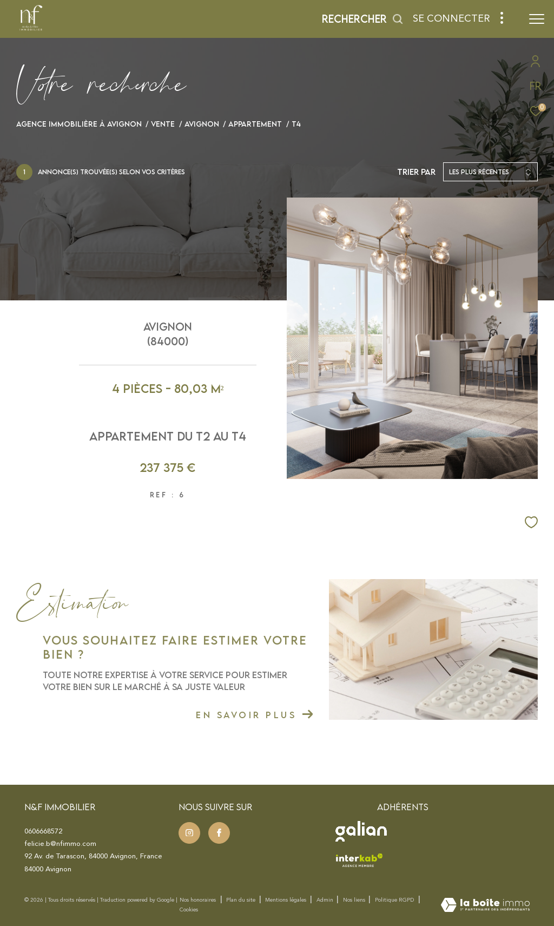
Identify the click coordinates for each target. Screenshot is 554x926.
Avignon (201, 123)
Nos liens (355, 900)
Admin (325, 900)
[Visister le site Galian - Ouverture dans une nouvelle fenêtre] (361, 831)
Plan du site (241, 900)
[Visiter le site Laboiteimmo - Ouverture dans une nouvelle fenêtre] (485, 906)
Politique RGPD (394, 900)
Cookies (189, 910)
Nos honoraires (198, 900)
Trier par (416, 171)
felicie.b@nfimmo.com (60, 843)
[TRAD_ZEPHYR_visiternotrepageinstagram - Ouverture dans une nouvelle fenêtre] (189, 833)
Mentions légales (286, 900)
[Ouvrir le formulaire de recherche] (363, 19)
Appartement (255, 123)
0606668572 (43, 831)
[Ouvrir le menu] (536, 19)
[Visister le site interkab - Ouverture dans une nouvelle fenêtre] (359, 860)
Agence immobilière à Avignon (79, 123)
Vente (163, 123)
